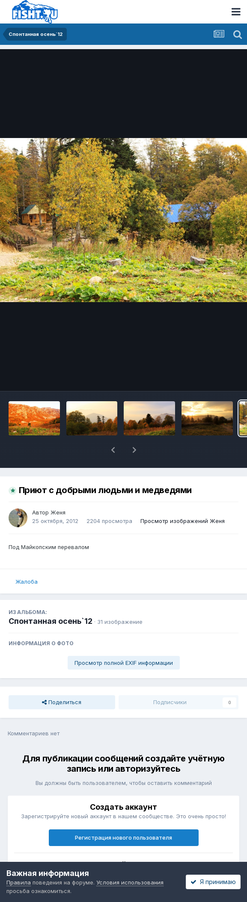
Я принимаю (213, 881)
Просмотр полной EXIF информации (123, 662)
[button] (113, 450)
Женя (58, 512)
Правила (18, 882)
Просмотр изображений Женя (182, 520)
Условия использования (130, 882)
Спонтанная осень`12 (50, 621)
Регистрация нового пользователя (123, 837)
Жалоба (26, 581)
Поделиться (61, 702)
